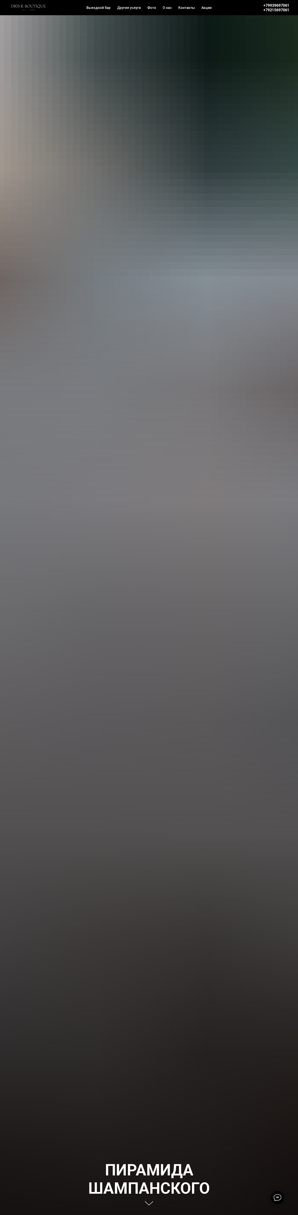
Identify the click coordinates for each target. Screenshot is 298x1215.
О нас (167, 8)
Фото (151, 8)
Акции (206, 8)
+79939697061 (276, 5)
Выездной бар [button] (98, 8)
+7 (265, 10)
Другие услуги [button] (129, 8)
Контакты (186, 8)
